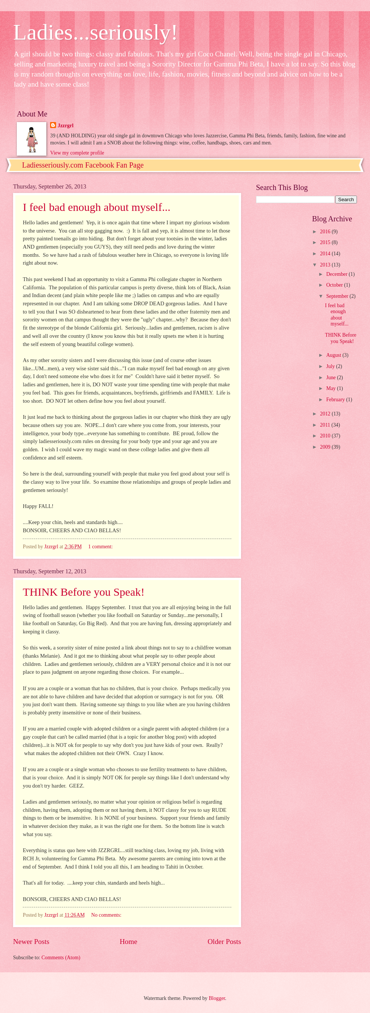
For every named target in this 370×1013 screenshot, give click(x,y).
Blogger (217, 998)
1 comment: (101, 546)
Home (128, 941)
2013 (326, 265)
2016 (326, 231)
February (336, 399)
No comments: (107, 915)
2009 (326, 447)
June (331, 377)
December (337, 274)
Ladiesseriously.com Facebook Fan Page (83, 165)
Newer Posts (31, 941)
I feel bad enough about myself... (96, 207)
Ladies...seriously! (95, 32)
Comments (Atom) (60, 957)
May (331, 388)
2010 (326, 436)
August (334, 355)
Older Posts (224, 941)
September (337, 296)
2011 (326, 425)
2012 (326, 414)
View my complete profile (77, 153)
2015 (326, 242)
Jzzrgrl (65, 125)
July (331, 366)
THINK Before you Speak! (84, 592)
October (335, 285)
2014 (326, 253)
